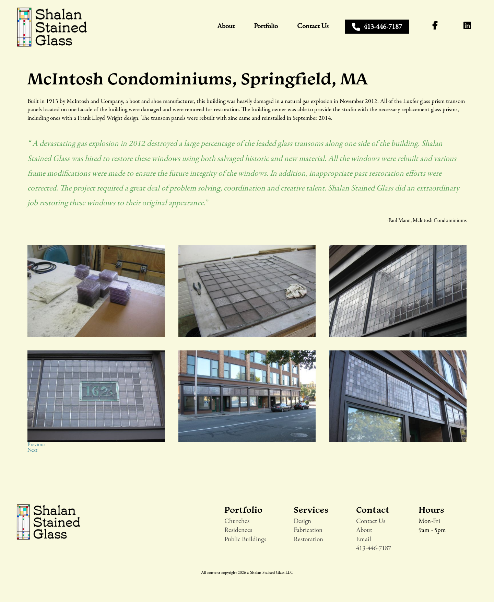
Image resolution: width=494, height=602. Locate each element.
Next (32, 450)
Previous (36, 445)
